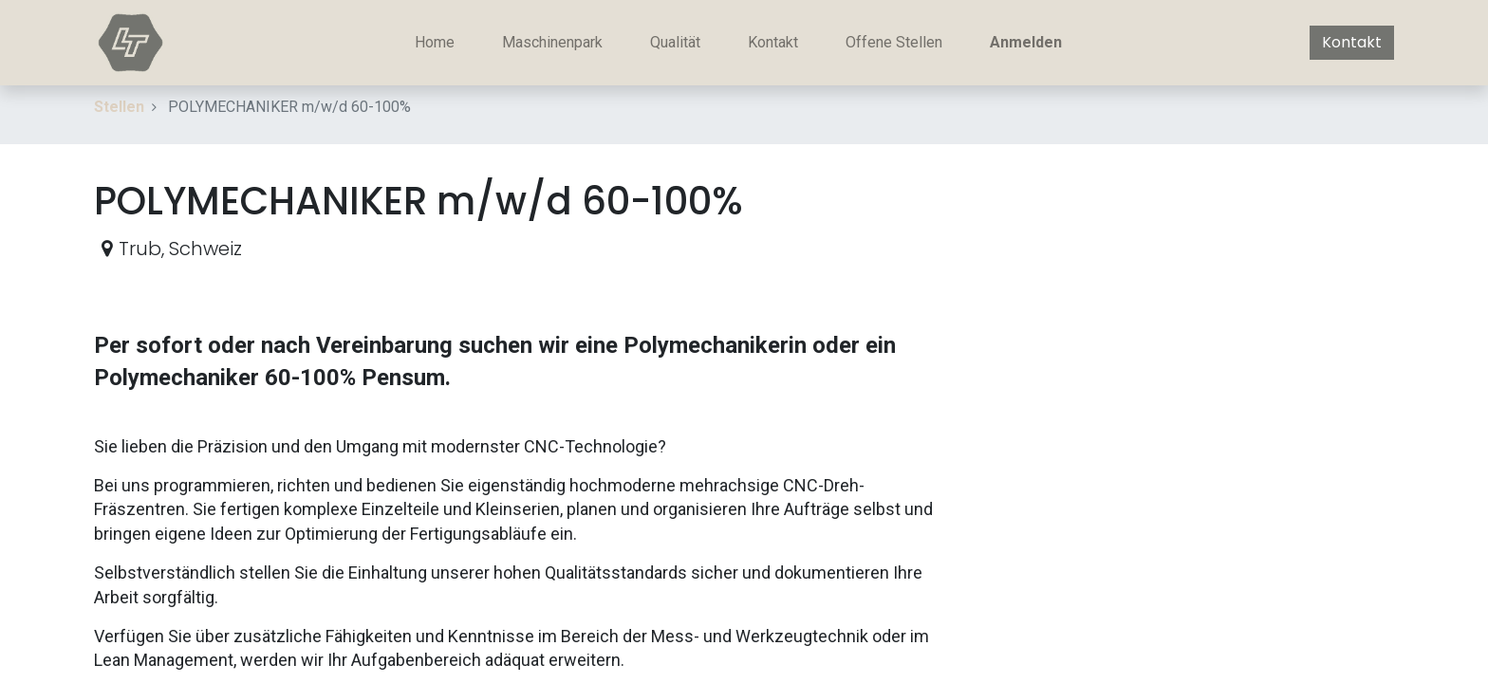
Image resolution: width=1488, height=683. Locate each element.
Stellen (119, 107)
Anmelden (1026, 42)
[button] (1379, 182)
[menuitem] (434, 43)
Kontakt (1352, 42)
